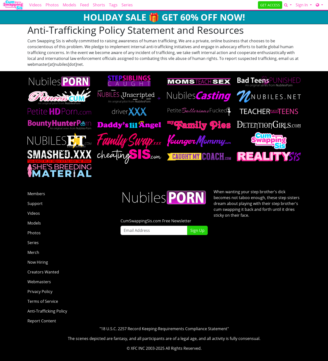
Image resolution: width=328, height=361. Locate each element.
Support (35, 203)
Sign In (302, 5)
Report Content (41, 321)
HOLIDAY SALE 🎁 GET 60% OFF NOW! (164, 17)
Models (69, 5)
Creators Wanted (43, 272)
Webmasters (39, 281)
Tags (113, 5)
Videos (35, 5)
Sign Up (197, 230)
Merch (33, 252)
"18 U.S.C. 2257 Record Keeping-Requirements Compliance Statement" (164, 328)
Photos (52, 5)
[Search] (288, 5)
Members (36, 193)
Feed (84, 5)
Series (127, 5)
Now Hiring (37, 262)
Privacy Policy (39, 291)
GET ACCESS (270, 5)
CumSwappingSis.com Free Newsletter (156, 221)
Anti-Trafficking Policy (47, 311)
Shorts (99, 5)
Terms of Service (42, 301)
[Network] (319, 5)
